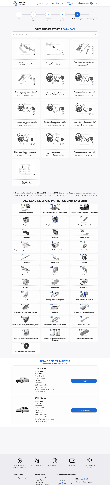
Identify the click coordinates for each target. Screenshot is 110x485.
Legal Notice (39, 482)
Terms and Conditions (42, 478)
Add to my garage (83, 381)
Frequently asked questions (22, 478)
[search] (96, 34)
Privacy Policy (39, 480)
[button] (22, 380)
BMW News (83, 3)
